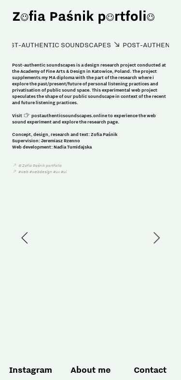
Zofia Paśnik (104, 134)
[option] (90, 238)
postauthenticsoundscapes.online (69, 115)
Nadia (60, 146)
